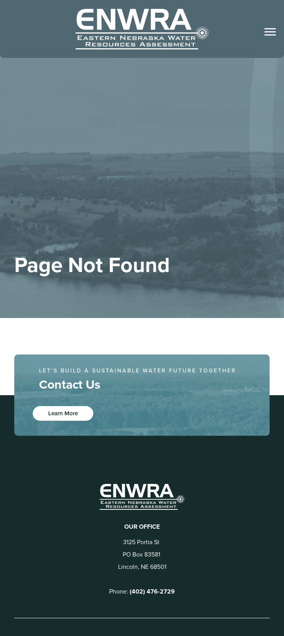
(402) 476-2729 (152, 591)
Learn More (63, 413)
